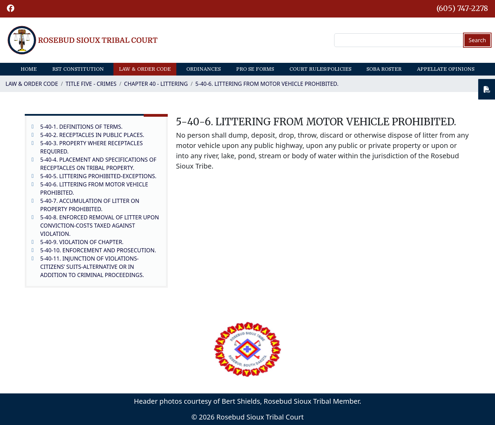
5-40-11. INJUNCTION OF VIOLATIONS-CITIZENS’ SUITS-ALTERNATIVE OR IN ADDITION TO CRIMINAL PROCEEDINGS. (92, 267)
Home (29, 69)
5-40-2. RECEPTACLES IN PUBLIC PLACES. (92, 135)
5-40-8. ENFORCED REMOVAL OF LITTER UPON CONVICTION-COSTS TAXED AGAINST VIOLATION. (99, 226)
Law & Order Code (145, 69)
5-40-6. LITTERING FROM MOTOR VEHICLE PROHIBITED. (266, 84)
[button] (10, 9)
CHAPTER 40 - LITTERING (156, 84)
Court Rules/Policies (320, 69)
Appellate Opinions (445, 69)
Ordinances (203, 69)
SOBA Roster (384, 69)
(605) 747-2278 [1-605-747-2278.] (462, 8)
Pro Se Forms (255, 69)
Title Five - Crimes (91, 84)
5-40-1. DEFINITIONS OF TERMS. (81, 126)
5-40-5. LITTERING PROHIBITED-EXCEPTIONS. (98, 176)
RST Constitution (78, 69)
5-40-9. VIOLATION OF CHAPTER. (81, 242)
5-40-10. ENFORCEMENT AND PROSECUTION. (98, 250)
